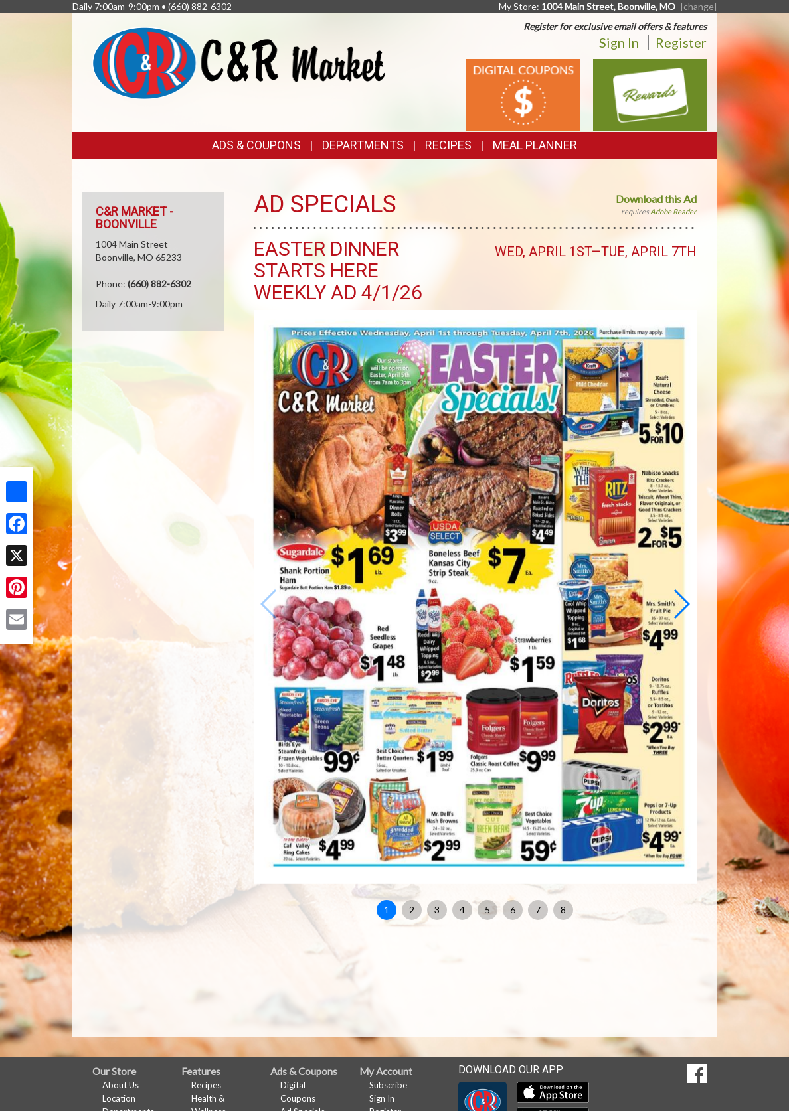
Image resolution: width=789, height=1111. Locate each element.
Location (118, 1098)
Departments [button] (363, 145)
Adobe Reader (673, 211)
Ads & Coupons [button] (256, 145)
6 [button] (512, 909)
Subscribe (388, 1085)
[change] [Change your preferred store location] (699, 6)
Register (681, 42)
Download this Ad (656, 198)
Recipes (448, 145)
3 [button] (437, 909)
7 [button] (538, 909)
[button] (681, 604)
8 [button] (563, 909)
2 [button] (411, 909)
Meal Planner (535, 145)
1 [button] (386, 909)
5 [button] (487, 909)
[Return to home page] (238, 61)
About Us (120, 1085)
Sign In (619, 42)
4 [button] (462, 909)
